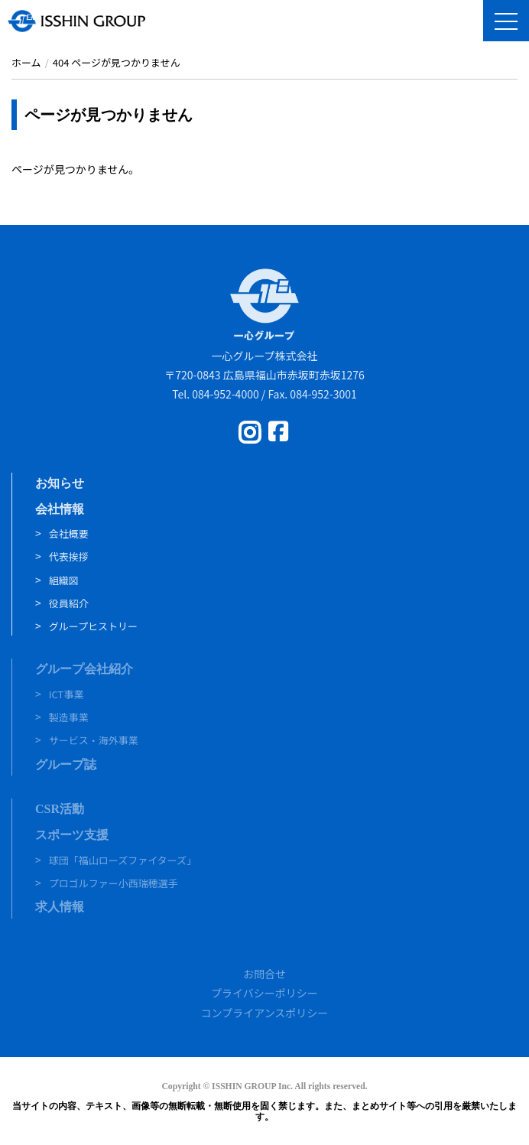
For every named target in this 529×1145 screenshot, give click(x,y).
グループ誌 (65, 764)
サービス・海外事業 (93, 740)
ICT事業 (66, 694)
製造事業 (69, 717)
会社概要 (69, 533)
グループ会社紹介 (84, 668)
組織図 (64, 580)
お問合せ (264, 973)
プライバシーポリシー (264, 992)
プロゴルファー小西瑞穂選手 (113, 883)
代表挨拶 (69, 556)
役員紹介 (69, 603)
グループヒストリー (93, 626)
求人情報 (59, 906)
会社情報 (59, 509)
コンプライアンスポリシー (265, 1012)
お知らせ (59, 483)
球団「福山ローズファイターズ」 (122, 860)
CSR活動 (59, 808)
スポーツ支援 (72, 834)
